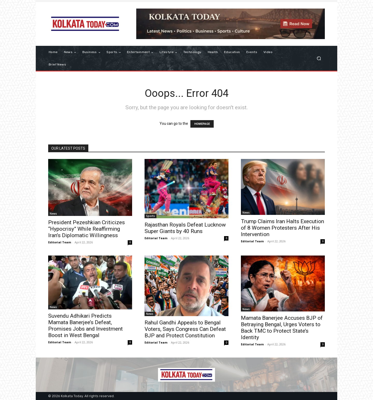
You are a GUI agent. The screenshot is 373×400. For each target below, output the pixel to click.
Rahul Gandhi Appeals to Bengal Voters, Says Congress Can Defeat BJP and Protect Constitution (185, 329)
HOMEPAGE (202, 124)
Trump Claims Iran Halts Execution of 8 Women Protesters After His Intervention (282, 227)
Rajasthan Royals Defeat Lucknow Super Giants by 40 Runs (185, 228)
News (53, 213)
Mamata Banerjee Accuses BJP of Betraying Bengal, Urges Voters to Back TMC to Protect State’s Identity (282, 327)
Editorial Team (59, 242)
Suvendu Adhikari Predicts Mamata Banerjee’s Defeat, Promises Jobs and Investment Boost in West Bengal (85, 325)
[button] (319, 58)
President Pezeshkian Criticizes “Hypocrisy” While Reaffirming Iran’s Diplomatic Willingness (86, 228)
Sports (150, 216)
